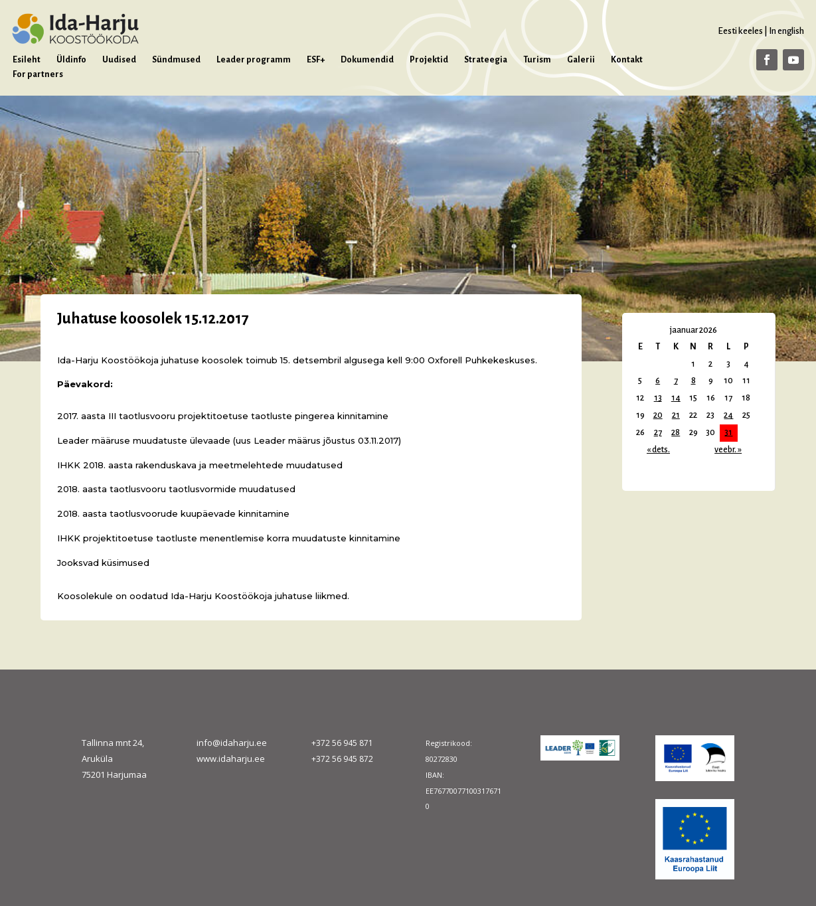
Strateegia (485, 59)
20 (658, 415)
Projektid (429, 59)
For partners (38, 74)
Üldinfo (71, 59)
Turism (537, 59)
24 (728, 415)
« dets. (658, 449)
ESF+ (316, 59)
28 (675, 432)
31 (728, 432)
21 (676, 415)
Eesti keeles (740, 31)
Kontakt (627, 59)
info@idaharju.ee (232, 743)
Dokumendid (367, 59)
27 (658, 432)
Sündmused (176, 59)
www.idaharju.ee (231, 759)
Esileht (27, 59)
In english (786, 31)
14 (676, 398)
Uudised (119, 59)
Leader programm (253, 59)
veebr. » (728, 449)
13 (658, 398)
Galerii (581, 59)
